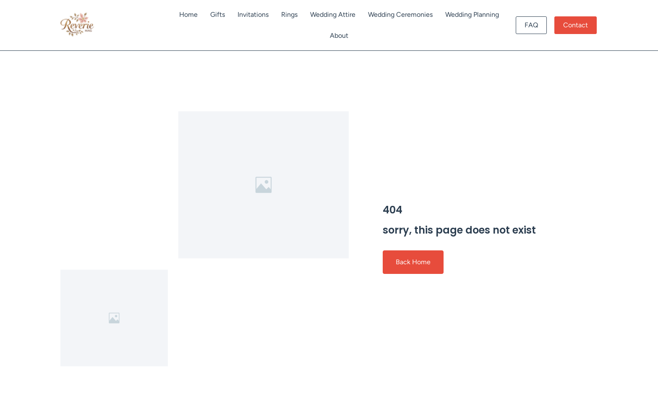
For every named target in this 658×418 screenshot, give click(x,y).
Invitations (253, 14)
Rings (289, 14)
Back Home (413, 262)
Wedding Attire (332, 14)
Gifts (217, 14)
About (339, 35)
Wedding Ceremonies (400, 14)
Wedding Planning (472, 14)
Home (188, 14)
